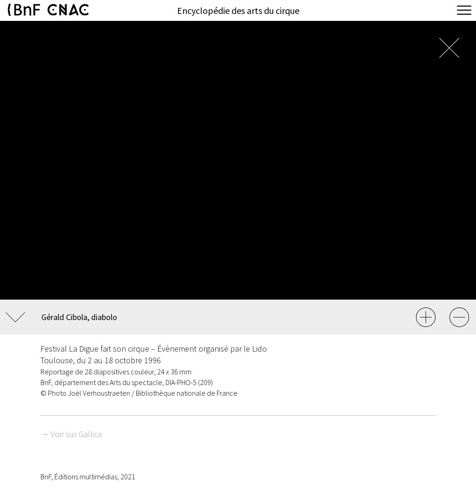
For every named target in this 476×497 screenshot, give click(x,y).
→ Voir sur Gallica (71, 434)
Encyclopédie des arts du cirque (238, 10)
